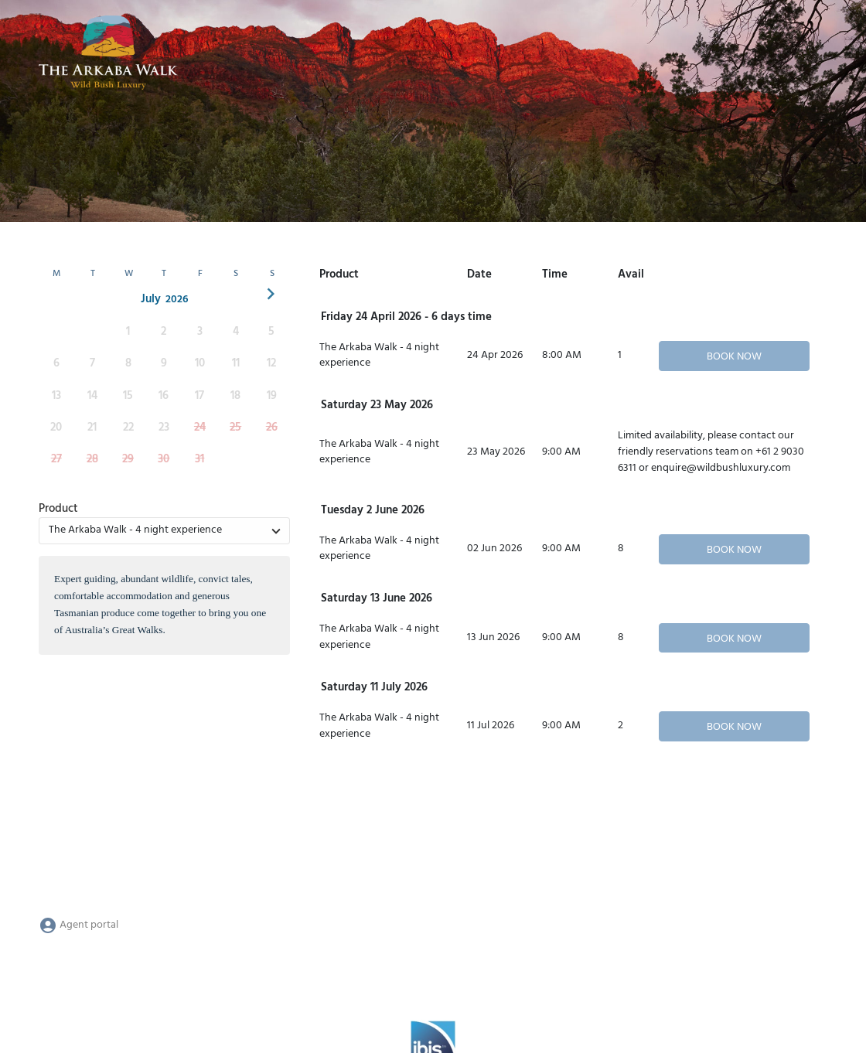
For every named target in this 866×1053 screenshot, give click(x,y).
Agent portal (78, 925)
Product (58, 508)
